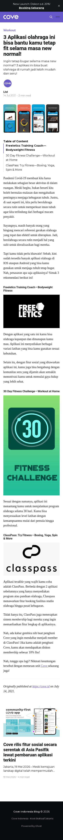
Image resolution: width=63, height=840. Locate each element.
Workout (9, 30)
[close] (59, 6)
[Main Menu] (57, 17)
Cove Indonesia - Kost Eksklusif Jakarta (32, 818)
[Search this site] (51, 17)
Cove (44, 666)
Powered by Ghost (31, 826)
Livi (5, 92)
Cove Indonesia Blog (26, 811)
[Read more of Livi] (7, 83)
